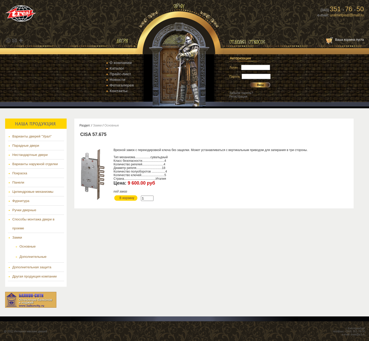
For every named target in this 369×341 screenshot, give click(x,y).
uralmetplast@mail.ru (346, 15)
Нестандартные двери (30, 155)
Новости (117, 80)
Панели (18, 182)
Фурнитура (20, 201)
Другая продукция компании (34, 276)
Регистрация (238, 96)
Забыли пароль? (241, 93)
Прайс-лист (120, 74)
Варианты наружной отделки (35, 164)
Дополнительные (33, 257)
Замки (17, 237)
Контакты (118, 91)
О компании (121, 63)
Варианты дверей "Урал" (32, 136)
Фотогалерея (122, 85)
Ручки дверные (24, 210)
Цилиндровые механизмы (32, 192)
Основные (27, 246)
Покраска (19, 173)
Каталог (117, 68)
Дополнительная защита (31, 267)
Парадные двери (25, 145)
